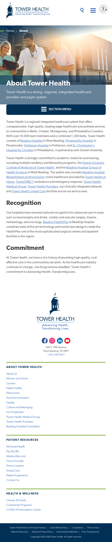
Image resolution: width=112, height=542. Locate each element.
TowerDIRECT (25, 182)
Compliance (77, 528)
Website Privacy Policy (42, 532)
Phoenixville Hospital (79, 141)
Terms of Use (93, 528)
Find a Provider (15, 461)
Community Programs (19, 505)
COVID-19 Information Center (23, 509)
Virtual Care (13, 470)
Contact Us (12, 480)
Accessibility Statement (67, 532)
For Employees (15, 412)
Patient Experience (17, 475)
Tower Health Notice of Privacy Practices (28, 528)
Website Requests (19, 532)
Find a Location (15, 465)
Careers (11, 383)
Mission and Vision (17, 378)
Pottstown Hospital (36, 145)
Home (10, 31)
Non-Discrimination (17, 398)
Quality (10, 402)
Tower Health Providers (43, 186)
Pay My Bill (12, 451)
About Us (11, 373)
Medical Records (16, 456)
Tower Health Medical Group (23, 417)
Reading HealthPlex (55, 222)
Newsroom (12, 393)
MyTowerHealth (15, 446)
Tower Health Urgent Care (29, 191)
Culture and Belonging (19, 407)
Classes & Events (16, 500)
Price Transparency (90, 532)
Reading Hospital (31, 141)
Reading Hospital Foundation (23, 426)
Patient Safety (14, 388)
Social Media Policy (59, 528)
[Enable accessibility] (103, 8)
